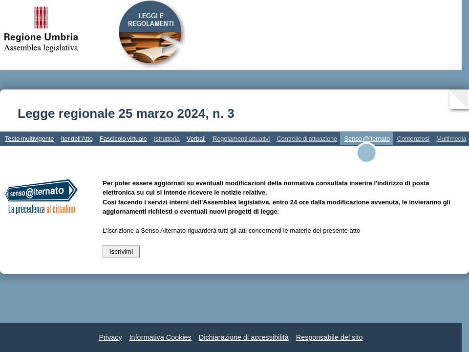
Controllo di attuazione (307, 138)
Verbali (196, 138)
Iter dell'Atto (77, 138)
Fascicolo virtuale (123, 138)
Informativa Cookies (160, 337)
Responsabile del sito (329, 337)
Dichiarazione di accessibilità (244, 337)
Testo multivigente (29, 138)
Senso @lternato (367, 138)
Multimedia (451, 138)
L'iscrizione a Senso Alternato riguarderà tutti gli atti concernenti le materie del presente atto (231, 230)
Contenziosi (413, 138)
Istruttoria (167, 138)
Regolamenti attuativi (241, 138)
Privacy (110, 337)
